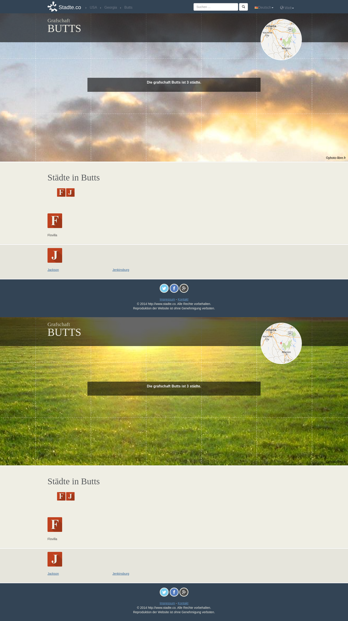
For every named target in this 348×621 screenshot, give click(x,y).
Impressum (167, 299)
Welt (287, 8)
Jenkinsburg (121, 270)
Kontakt (183, 299)
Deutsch (264, 7)
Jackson (53, 270)
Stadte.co (70, 7)
